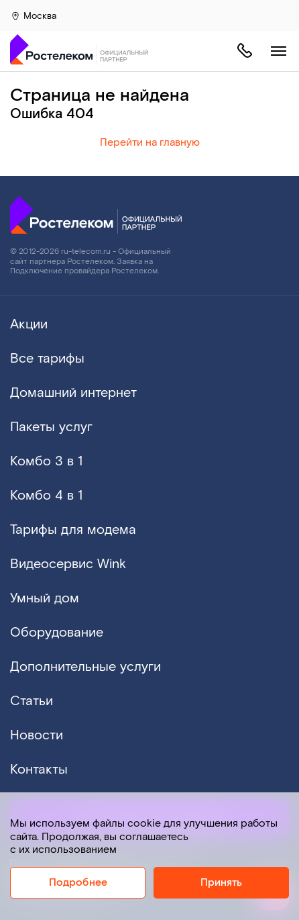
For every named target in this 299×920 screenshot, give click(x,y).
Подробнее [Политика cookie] (78, 883)
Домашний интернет (73, 393)
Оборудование (56, 632)
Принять (221, 883)
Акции (29, 324)
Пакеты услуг (51, 427)
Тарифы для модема (73, 530)
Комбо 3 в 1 (46, 461)
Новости (36, 735)
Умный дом (44, 598)
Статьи (31, 701)
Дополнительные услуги (85, 667)
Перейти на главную (150, 143)
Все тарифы (47, 358)
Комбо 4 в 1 (46, 495)
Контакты (39, 769)
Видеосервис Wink (68, 564)
